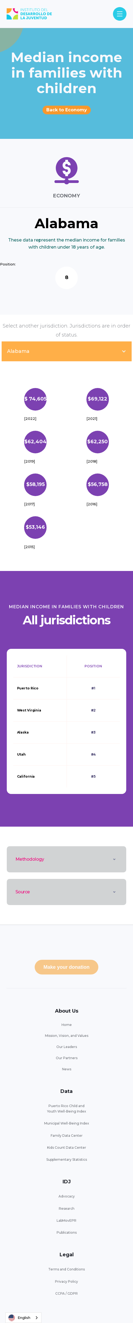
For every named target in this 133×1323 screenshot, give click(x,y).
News (66, 1069)
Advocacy (67, 1196)
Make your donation (66, 967)
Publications (67, 1232)
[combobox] (23, 1317)
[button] (119, 14)
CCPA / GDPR (66, 1293)
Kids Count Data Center (66, 1147)
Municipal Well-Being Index (66, 1123)
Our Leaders (66, 1047)
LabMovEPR (66, 1220)
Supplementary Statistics (66, 1159)
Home (66, 1025)
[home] (29, 14)
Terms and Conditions (66, 1269)
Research (66, 1208)
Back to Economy (66, 109)
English (19, 1318)
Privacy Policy (66, 1281)
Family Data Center (67, 1135)
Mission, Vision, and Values (66, 1036)
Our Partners (66, 1058)
